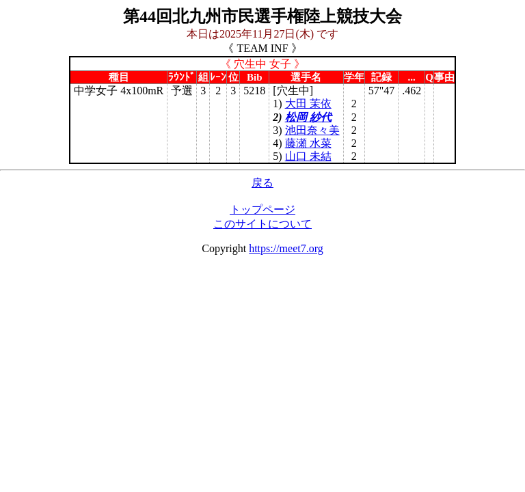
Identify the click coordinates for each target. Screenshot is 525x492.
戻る (262, 183)
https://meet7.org (286, 248)
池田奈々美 (312, 130)
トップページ (262, 209)
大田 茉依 (308, 103)
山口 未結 (308, 156)
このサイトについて (262, 224)
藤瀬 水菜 (308, 143)
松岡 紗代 (308, 117)
